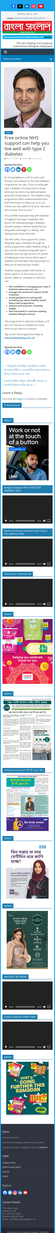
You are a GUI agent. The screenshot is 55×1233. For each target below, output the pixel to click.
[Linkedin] (18, 169)
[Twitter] (12, 169)
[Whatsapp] (29, 169)
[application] (27, 509)
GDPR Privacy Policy (11, 1167)
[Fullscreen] (49, 520)
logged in (21, 398)
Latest (5, 1176)
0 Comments (35, 158)
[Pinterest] (23, 169)
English (9, 132)
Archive (5, 1171)
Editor (25, 158)
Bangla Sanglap (27, 27)
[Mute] (44, 520)
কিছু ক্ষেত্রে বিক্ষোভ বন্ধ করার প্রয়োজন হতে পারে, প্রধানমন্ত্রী (29, 19)
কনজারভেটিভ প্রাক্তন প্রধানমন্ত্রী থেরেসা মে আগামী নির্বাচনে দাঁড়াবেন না (25, 383)
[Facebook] (7, 169)
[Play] (6, 520)
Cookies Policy (9, 1162)
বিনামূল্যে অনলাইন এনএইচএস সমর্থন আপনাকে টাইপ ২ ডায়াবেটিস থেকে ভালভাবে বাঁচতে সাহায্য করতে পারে (27, 370)
